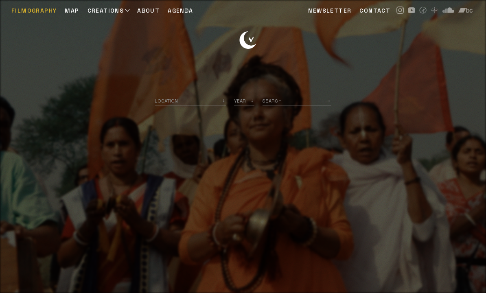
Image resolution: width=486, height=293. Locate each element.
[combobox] (190, 100)
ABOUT (148, 10)
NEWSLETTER (329, 10)
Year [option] (240, 101)
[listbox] (244, 100)
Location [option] (166, 101)
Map (72, 10)
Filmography (34, 10)
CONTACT (374, 10)
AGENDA (180, 10)
